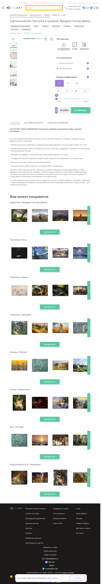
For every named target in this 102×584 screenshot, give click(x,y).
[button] (88, 215)
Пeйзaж (67, 26)
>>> (20, 131)
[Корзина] (97, 7)
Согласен (77, 578)
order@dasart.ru (51, 559)
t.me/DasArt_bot (51, 569)
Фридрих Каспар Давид (20, 26)
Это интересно (60, 3)
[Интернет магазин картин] (14, 7)
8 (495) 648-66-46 (74, 6)
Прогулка (56, 26)
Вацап (87, 8)
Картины (28, 528)
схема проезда (68, 572)
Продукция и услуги (47, 3)
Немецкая (26, 29)
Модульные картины (33, 538)
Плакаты (28, 533)
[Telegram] (91, 8)
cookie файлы (52, 578)
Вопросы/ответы (59, 518)
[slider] (56, 99)
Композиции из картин (34, 543)
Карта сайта (58, 523)
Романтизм (79, 26)
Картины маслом (31, 523)
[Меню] (3, 8)
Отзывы (36, 3)
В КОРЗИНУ (81, 110)
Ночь (36, 26)
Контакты (95, 3)
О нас (31, 3)
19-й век (14, 29)
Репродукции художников (35, 518)
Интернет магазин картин (35, 509)
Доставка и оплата (85, 3)
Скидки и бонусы (71, 3)
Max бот (51, 562)
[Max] (83, 8)
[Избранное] (94, 8)
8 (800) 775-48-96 (74, 9)
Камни (45, 26)
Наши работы (23, 3)
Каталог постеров (32, 513)
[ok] (11, 576)
